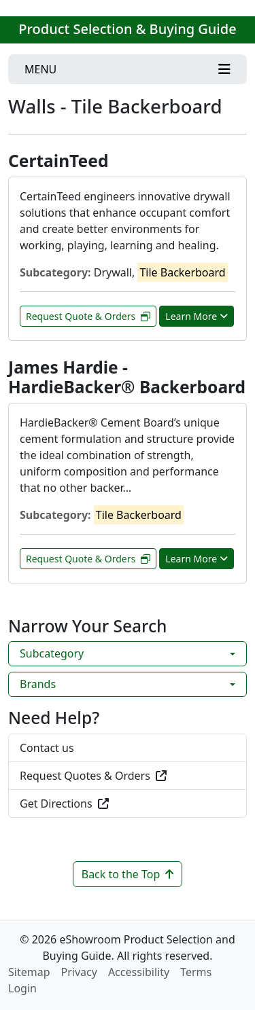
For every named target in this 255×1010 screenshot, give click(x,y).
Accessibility (138, 972)
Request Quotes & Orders (93, 775)
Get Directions (64, 803)
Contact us (47, 747)
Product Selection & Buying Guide (127, 29)
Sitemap (29, 972)
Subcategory (52, 653)
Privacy (79, 972)
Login (22, 988)
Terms (195, 972)
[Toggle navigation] (127, 69)
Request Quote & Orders (88, 316)
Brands (38, 684)
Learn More (196, 316)
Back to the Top (128, 874)
